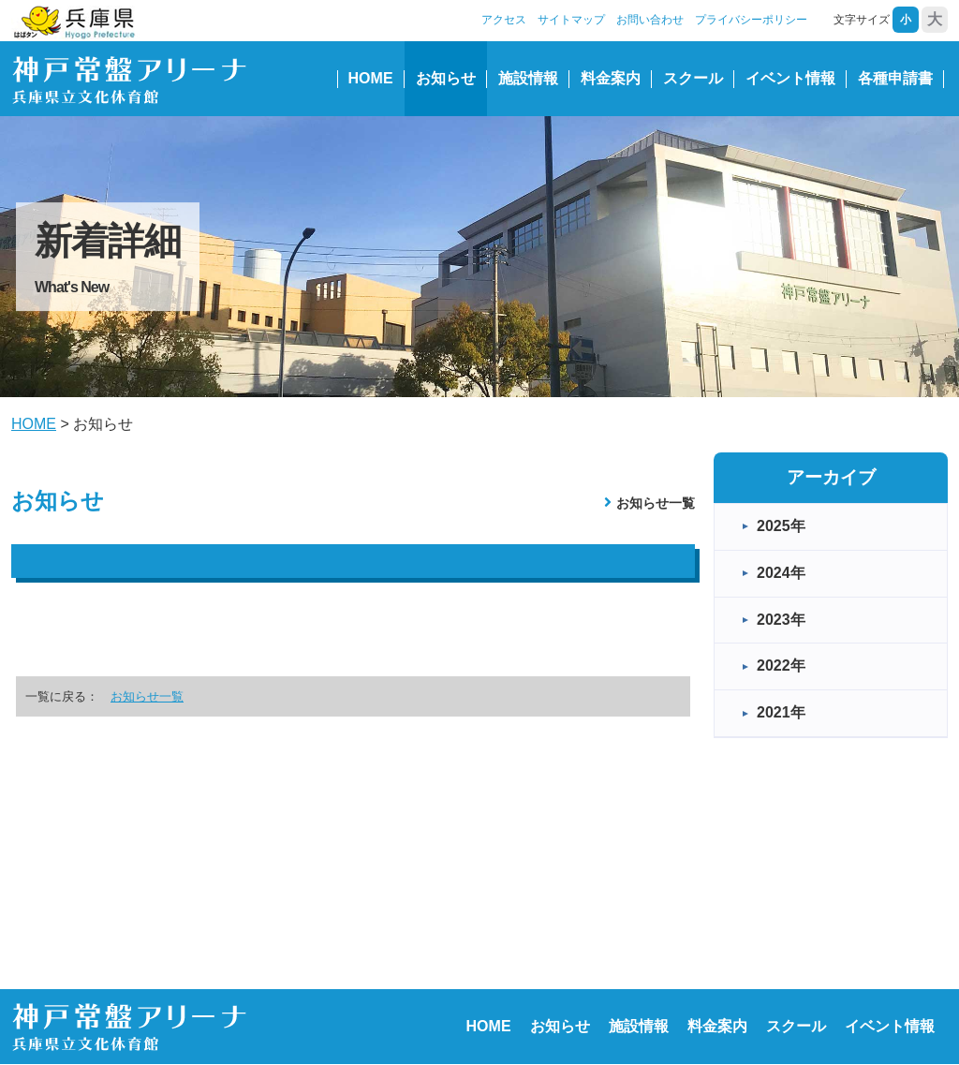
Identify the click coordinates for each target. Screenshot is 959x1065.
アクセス (503, 19)
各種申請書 (895, 78)
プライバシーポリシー (751, 19)
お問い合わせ (650, 19)
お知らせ (446, 78)
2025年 (781, 526)
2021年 (781, 712)
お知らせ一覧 (655, 503)
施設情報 (528, 78)
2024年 (781, 573)
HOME (370, 78)
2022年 (781, 665)
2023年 (781, 620)
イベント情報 (790, 78)
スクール (693, 78)
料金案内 (611, 78)
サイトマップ (571, 19)
